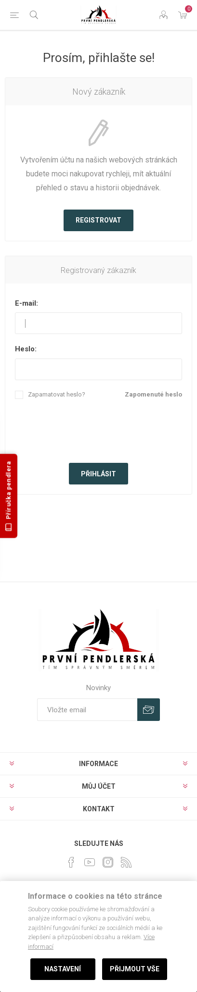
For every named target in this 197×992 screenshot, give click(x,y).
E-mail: (26, 303)
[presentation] (99, 429)
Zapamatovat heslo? (56, 394)
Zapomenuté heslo (153, 394)
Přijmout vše (134, 969)
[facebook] (71, 862)
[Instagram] (108, 862)
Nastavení (62, 969)
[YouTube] (89, 862)
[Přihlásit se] (87, 709)
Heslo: (26, 349)
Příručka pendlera (9, 496)
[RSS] (126, 862)
